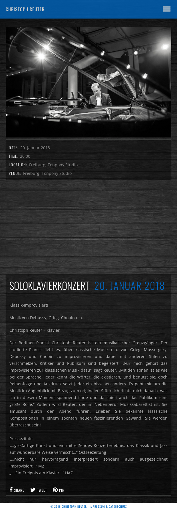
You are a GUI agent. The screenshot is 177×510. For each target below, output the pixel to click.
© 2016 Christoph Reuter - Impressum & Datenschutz (89, 506)
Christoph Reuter (25, 9)
